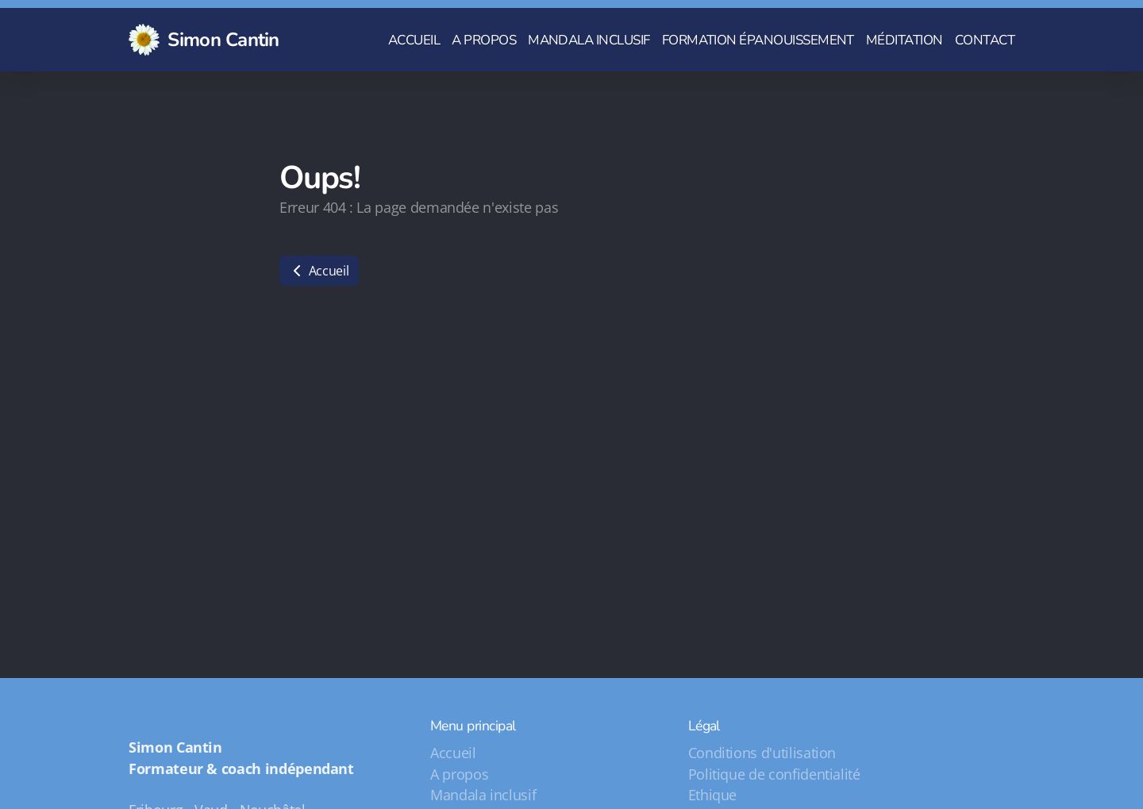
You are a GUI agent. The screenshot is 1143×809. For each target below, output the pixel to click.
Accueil (319, 270)
